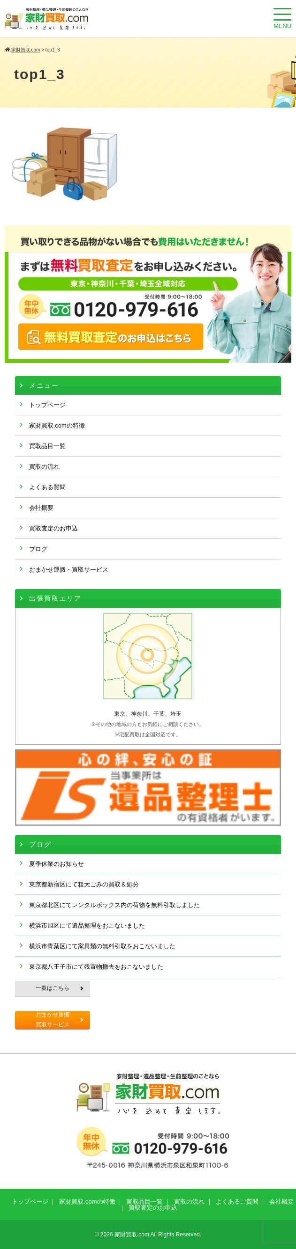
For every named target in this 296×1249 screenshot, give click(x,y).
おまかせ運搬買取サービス (52, 1019)
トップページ (47, 404)
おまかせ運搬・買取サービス (68, 569)
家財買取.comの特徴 (57, 425)
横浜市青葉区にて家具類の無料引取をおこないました (102, 946)
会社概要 (41, 507)
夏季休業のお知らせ (56, 863)
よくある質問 (47, 487)
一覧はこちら (52, 988)
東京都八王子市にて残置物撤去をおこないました (96, 966)
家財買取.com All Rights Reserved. (157, 1234)
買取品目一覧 (47, 446)
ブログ (38, 548)
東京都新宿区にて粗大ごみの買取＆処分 (84, 884)
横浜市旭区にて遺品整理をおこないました (87, 925)
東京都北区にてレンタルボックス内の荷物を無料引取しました (114, 904)
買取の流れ (44, 466)
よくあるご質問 (237, 1201)
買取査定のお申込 (53, 528)
